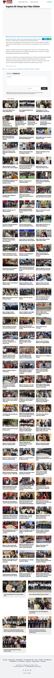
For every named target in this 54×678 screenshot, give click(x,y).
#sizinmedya (10, 69)
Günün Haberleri (19, 659)
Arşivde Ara (28, 661)
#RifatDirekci (31, 69)
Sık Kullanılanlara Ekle (29, 659)
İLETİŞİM (41, 659)
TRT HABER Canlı (47, 659)
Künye (36, 659)
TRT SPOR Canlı (21, 661)
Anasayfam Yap (11, 659)
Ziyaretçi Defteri (35, 661)
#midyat (14, 69)
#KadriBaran (37, 69)
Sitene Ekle (43, 661)
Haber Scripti (26, 673)
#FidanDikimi (26, 69)
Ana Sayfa (5, 659)
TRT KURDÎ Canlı (13, 661)
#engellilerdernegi (20, 69)
